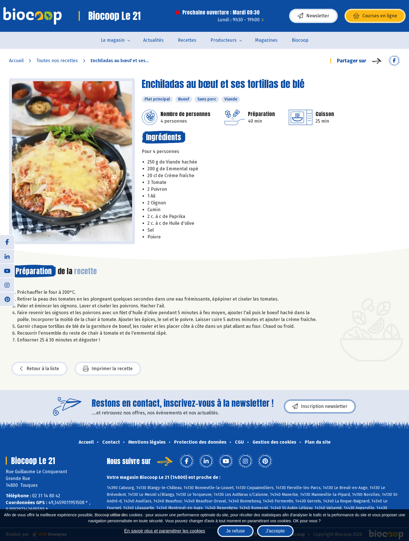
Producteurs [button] (223, 40)
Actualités (153, 40)
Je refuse (235, 531)
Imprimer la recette (108, 369)
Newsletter (313, 16)
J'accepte (275, 531)
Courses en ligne (375, 16)
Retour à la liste (39, 369)
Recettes (187, 40)
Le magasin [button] (113, 40)
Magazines (266, 40)
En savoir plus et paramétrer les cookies (164, 531)
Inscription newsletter (319, 406)
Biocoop (300, 40)
